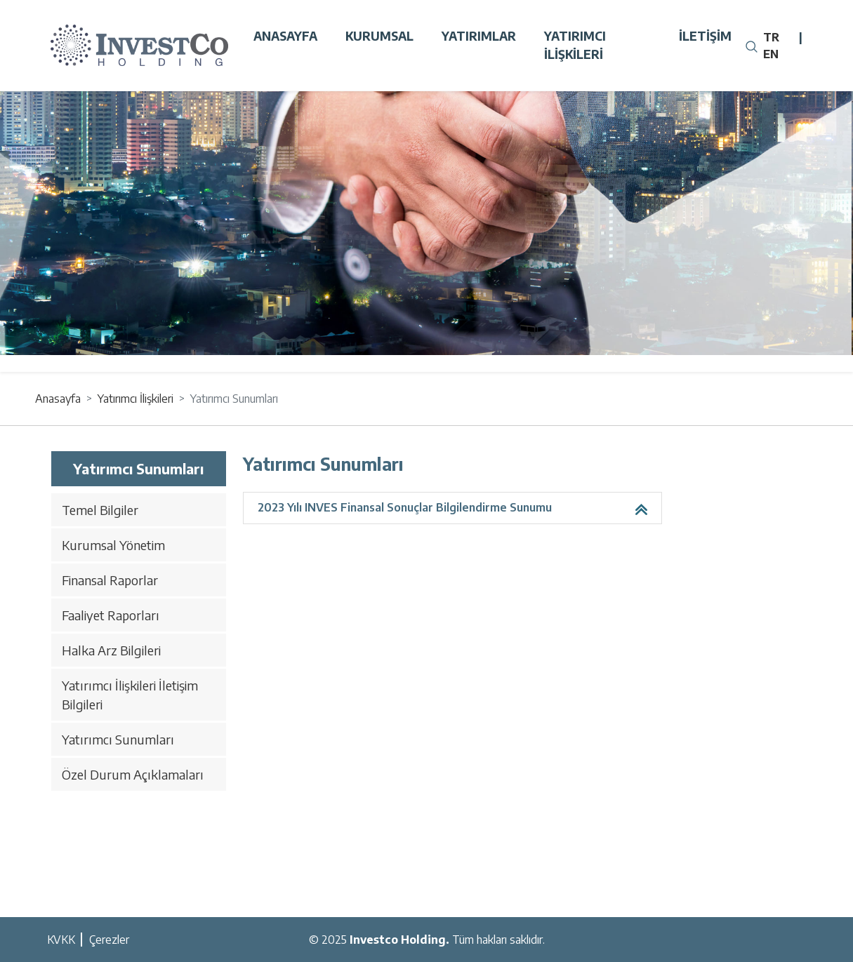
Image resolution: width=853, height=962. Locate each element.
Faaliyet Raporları (110, 615)
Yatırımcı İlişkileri (575, 45)
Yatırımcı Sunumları (118, 739)
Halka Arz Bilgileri (111, 650)
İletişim (705, 36)
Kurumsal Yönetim (113, 545)
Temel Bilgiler (100, 510)
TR (771, 37)
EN (771, 54)
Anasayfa (285, 36)
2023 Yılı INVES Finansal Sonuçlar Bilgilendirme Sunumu (405, 507)
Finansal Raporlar (110, 580)
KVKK (61, 940)
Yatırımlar (479, 36)
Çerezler (109, 940)
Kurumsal (379, 36)
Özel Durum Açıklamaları (133, 774)
